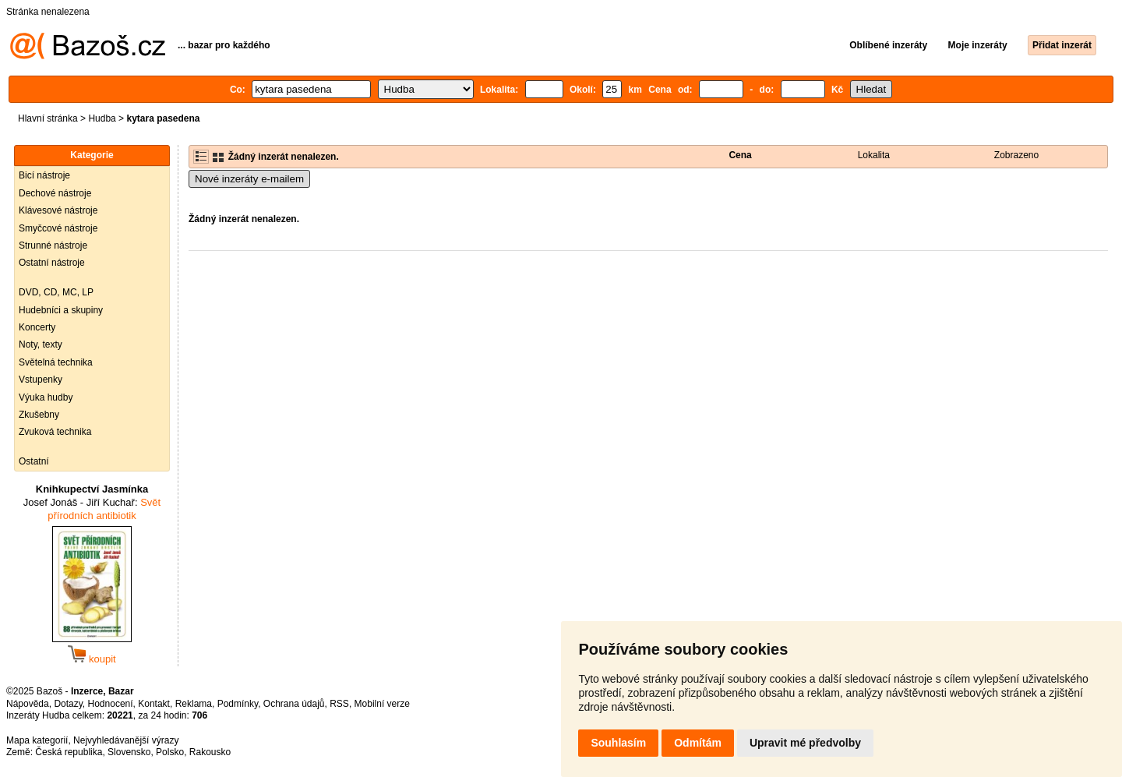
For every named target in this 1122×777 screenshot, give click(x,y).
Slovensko (129, 752)
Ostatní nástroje (52, 262)
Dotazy (68, 703)
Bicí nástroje (44, 175)
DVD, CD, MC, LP (56, 292)
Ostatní (34, 461)
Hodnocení (110, 703)
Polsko (170, 752)
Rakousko (210, 752)
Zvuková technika (55, 431)
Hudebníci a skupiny (61, 310)
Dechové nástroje (55, 193)
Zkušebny (39, 414)
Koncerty (37, 327)
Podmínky (237, 703)
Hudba (101, 118)
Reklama (193, 703)
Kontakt (154, 703)
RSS (339, 703)
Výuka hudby (45, 397)
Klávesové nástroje (58, 210)
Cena (740, 155)
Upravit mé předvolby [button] (805, 742)
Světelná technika (56, 362)
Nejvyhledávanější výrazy (125, 740)
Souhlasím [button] (618, 742)
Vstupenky (40, 379)
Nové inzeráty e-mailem (249, 179)
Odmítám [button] (698, 742)
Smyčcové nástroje (58, 228)
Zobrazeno (1016, 155)
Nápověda (27, 703)
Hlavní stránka (48, 118)
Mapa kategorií (37, 740)
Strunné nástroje (53, 245)
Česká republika (68, 752)
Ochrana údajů (294, 703)
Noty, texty (40, 344)
